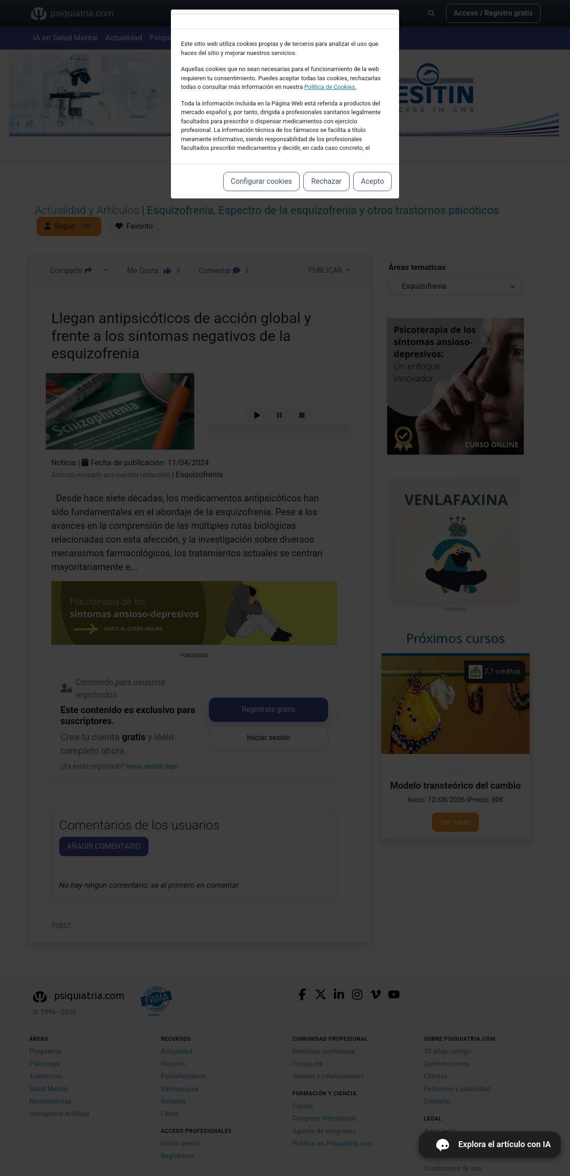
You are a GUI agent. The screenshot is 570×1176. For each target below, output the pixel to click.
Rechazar (326, 181)
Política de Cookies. (330, 86)
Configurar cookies (261, 181)
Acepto (372, 181)
